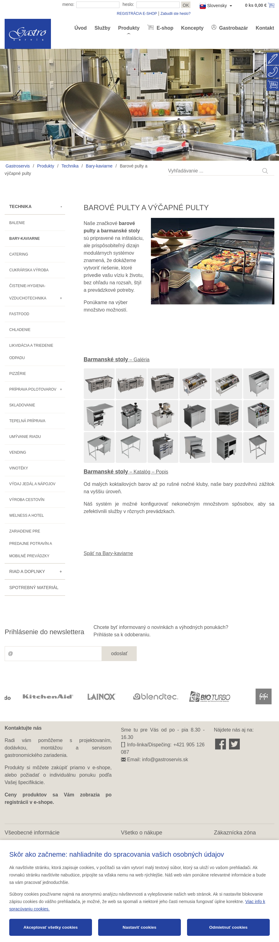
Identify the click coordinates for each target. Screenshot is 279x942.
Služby (102, 28)
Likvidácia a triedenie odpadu (31, 351)
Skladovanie (22, 405)
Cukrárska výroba (28, 270)
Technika (69, 165)
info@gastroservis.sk (165, 759)
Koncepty (192, 28)
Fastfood (19, 314)
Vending (17, 452)
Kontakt (265, 28)
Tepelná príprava (27, 421)
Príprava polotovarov (32, 389)
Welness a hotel (26, 515)
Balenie (17, 223)
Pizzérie (17, 373)
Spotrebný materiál (33, 587)
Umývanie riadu (25, 437)
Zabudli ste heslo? (175, 13)
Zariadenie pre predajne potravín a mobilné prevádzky (30, 543)
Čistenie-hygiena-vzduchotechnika (27, 292)
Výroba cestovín (26, 500)
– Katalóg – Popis (126, 471)
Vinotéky (18, 468)
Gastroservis (18, 165)
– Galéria (116, 359)
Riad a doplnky (27, 571)
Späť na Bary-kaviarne (108, 553)
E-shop (164, 28)
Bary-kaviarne (99, 165)
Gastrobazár (233, 28)
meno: (68, 4)
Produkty (129, 28)
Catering (18, 254)
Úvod (80, 28)
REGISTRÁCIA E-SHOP (137, 13)
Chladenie (20, 330)
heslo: (128, 4)
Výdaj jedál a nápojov (32, 484)
